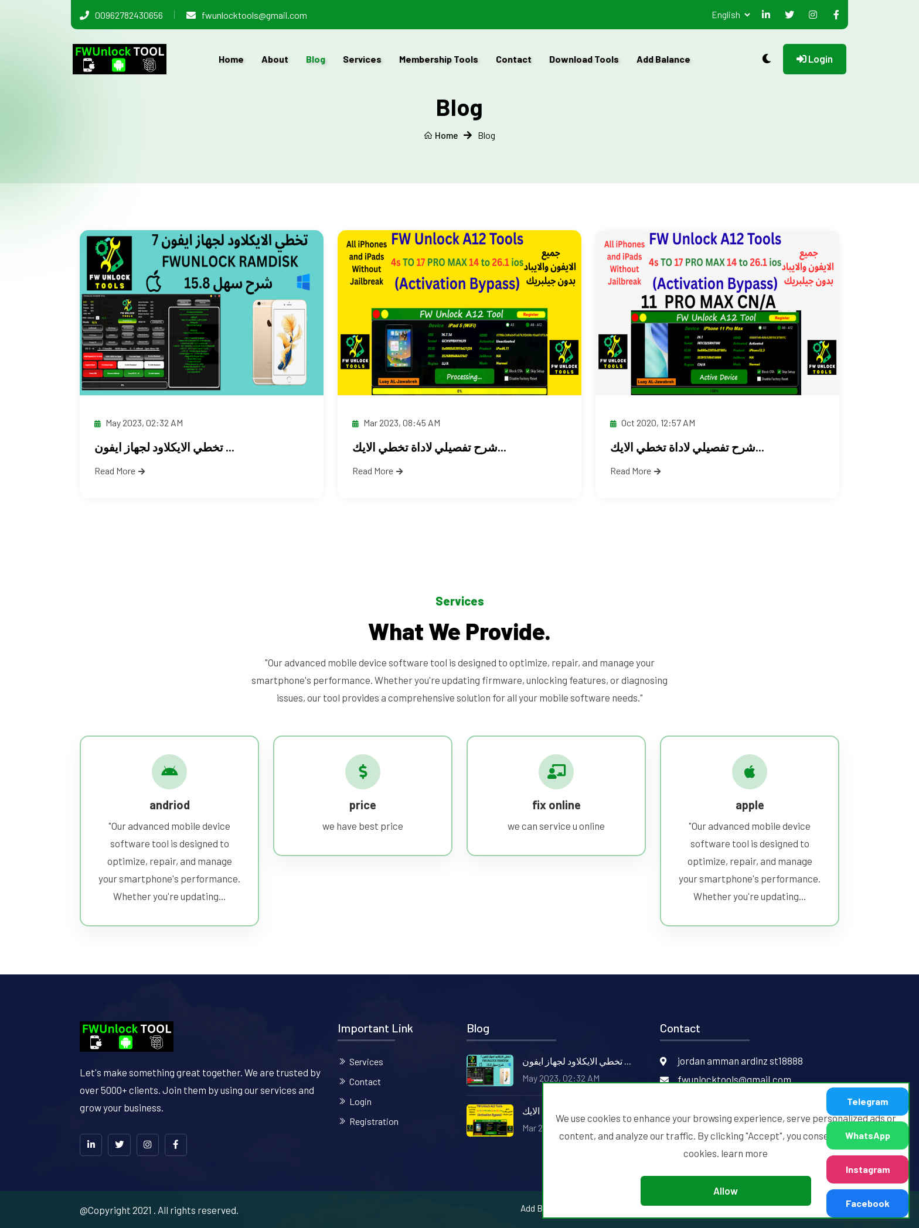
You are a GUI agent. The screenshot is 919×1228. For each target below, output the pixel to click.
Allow (725, 1190)
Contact (514, 58)
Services (362, 58)
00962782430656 (129, 14)
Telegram (867, 1101)
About (274, 58)
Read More (119, 470)
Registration (374, 1120)
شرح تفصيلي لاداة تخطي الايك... (429, 447)
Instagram (868, 1169)
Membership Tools (438, 58)
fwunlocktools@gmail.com (254, 14)
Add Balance (663, 58)
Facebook (868, 1203)
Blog (315, 58)
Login (815, 58)
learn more (744, 1153)
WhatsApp (867, 1135)
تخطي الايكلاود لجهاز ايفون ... (164, 447)
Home (231, 58)
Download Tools (584, 58)
